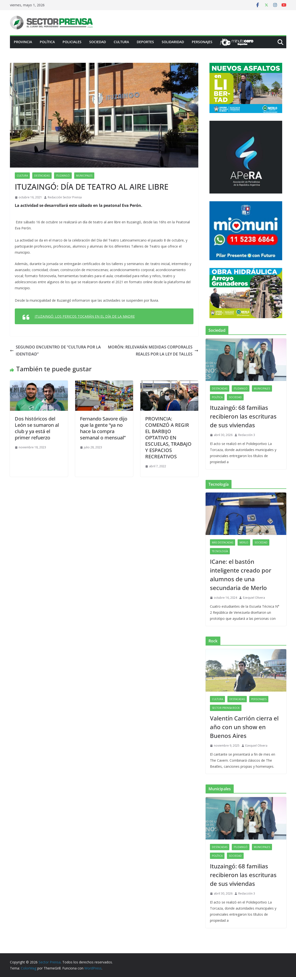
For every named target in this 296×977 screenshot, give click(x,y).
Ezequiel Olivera (254, 598)
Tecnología (220, 551)
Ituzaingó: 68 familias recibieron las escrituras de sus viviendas (243, 416)
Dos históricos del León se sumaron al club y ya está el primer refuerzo (37, 428)
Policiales (72, 42)
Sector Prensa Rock (226, 708)
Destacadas (42, 175)
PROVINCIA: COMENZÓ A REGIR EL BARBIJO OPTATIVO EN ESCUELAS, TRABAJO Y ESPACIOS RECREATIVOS (168, 437)
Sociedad (97, 42)
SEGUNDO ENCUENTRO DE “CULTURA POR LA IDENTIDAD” (55, 350)
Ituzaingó (63, 175)
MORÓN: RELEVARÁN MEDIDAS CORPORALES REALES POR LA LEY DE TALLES (153, 350)
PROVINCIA (23, 42)
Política (47, 42)
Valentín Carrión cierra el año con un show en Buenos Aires (244, 727)
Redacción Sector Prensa (65, 197)
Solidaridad (173, 42)
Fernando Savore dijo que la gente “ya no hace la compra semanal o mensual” (103, 428)
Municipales (84, 175)
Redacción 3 (246, 435)
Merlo (244, 542)
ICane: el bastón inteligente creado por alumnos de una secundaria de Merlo (240, 574)
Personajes (202, 42)
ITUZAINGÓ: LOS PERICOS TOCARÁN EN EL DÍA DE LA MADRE (85, 316)
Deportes (145, 42)
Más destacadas (222, 542)
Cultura (121, 42)
